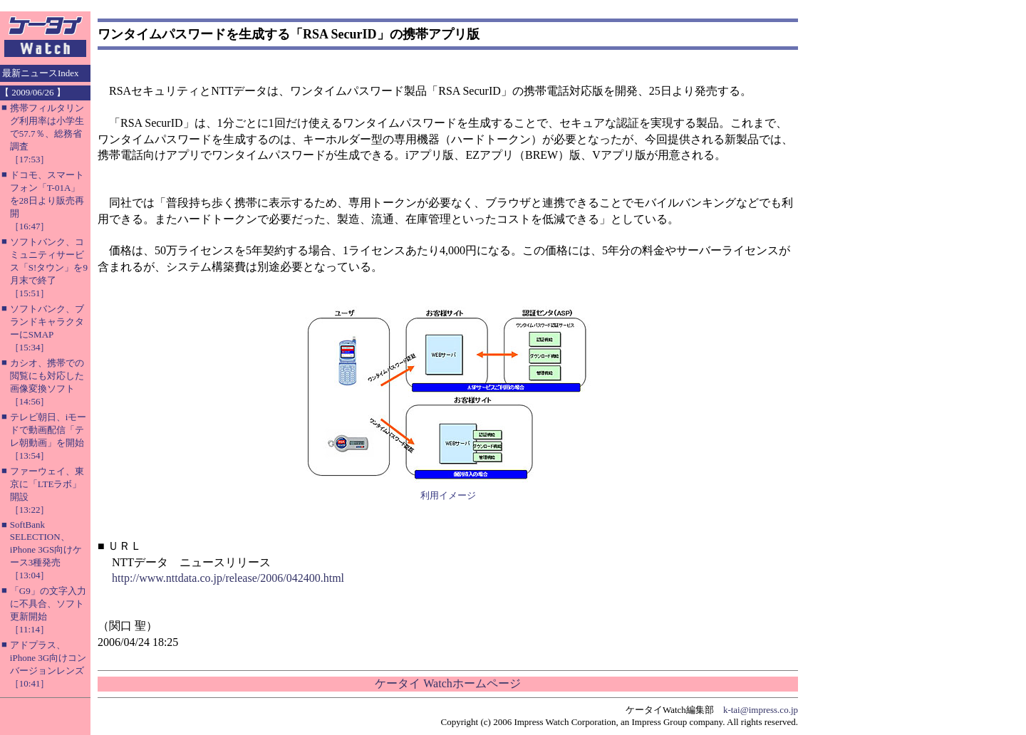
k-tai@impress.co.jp (760, 709)
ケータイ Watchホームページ (447, 683)
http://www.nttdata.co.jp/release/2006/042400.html (228, 578)
